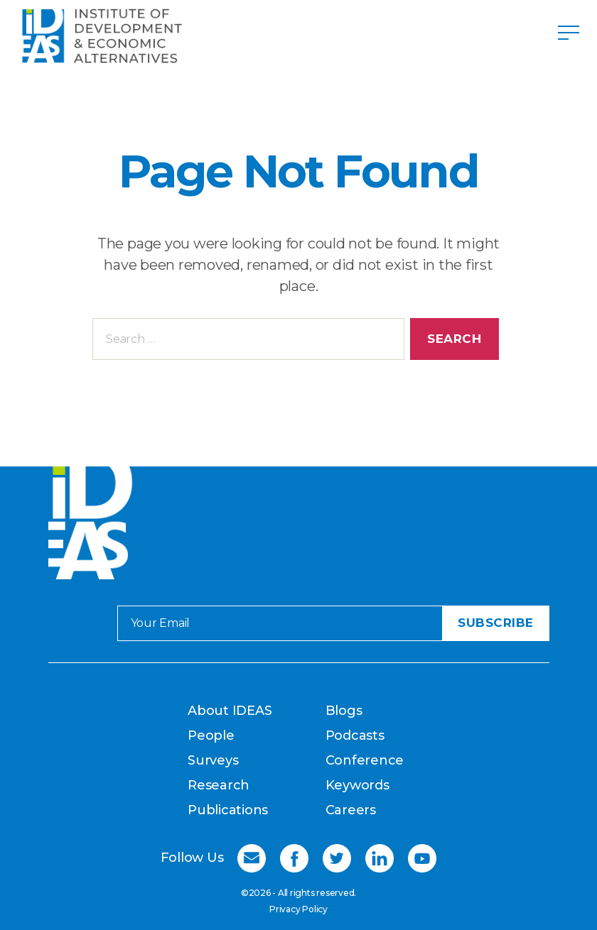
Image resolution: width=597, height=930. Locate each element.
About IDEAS (229, 710)
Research (218, 785)
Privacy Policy (298, 909)
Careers (351, 810)
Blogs (344, 710)
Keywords (357, 785)
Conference (365, 760)
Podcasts (355, 735)
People (211, 735)
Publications (228, 810)
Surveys (213, 760)
